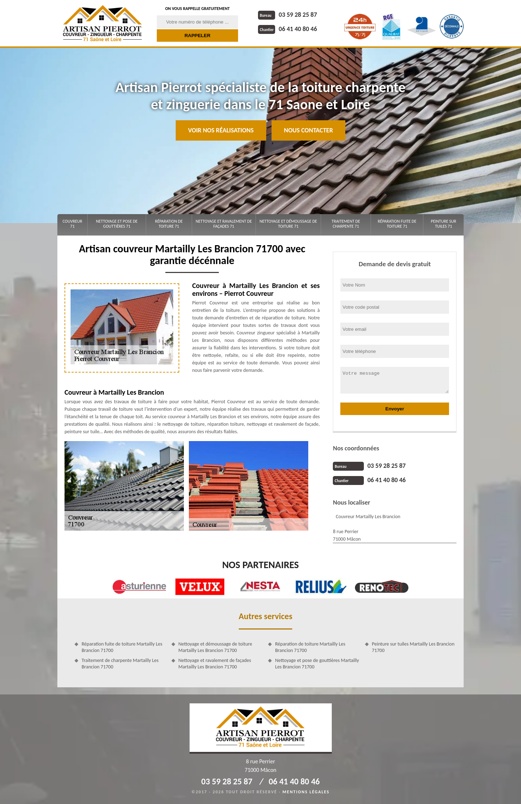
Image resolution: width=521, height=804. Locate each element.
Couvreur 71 (72, 224)
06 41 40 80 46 (287, 29)
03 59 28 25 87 (287, 15)
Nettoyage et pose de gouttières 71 (117, 224)
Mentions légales (306, 791)
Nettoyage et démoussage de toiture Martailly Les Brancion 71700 (215, 647)
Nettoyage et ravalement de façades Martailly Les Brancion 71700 (215, 663)
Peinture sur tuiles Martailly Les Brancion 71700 (413, 647)
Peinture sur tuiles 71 (443, 224)
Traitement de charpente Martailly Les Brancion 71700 (120, 663)
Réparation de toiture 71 (169, 224)
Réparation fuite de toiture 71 (397, 224)
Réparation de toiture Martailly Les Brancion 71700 (310, 647)
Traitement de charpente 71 (346, 224)
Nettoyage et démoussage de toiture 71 (288, 224)
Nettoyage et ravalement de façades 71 (224, 224)
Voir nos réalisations (221, 130)
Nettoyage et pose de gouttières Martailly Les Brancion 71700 (317, 663)
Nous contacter (308, 130)
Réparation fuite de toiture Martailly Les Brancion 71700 (122, 647)
